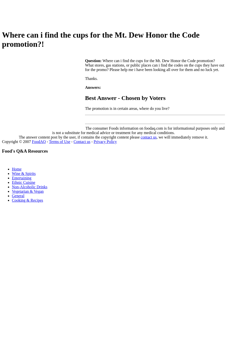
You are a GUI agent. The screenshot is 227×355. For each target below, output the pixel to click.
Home (17, 169)
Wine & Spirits (24, 173)
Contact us (81, 142)
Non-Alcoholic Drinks (29, 187)
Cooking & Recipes (27, 200)
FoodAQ (39, 142)
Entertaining (21, 178)
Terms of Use (59, 142)
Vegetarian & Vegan (28, 191)
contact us (149, 137)
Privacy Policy (105, 142)
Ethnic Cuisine (23, 182)
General (18, 196)
